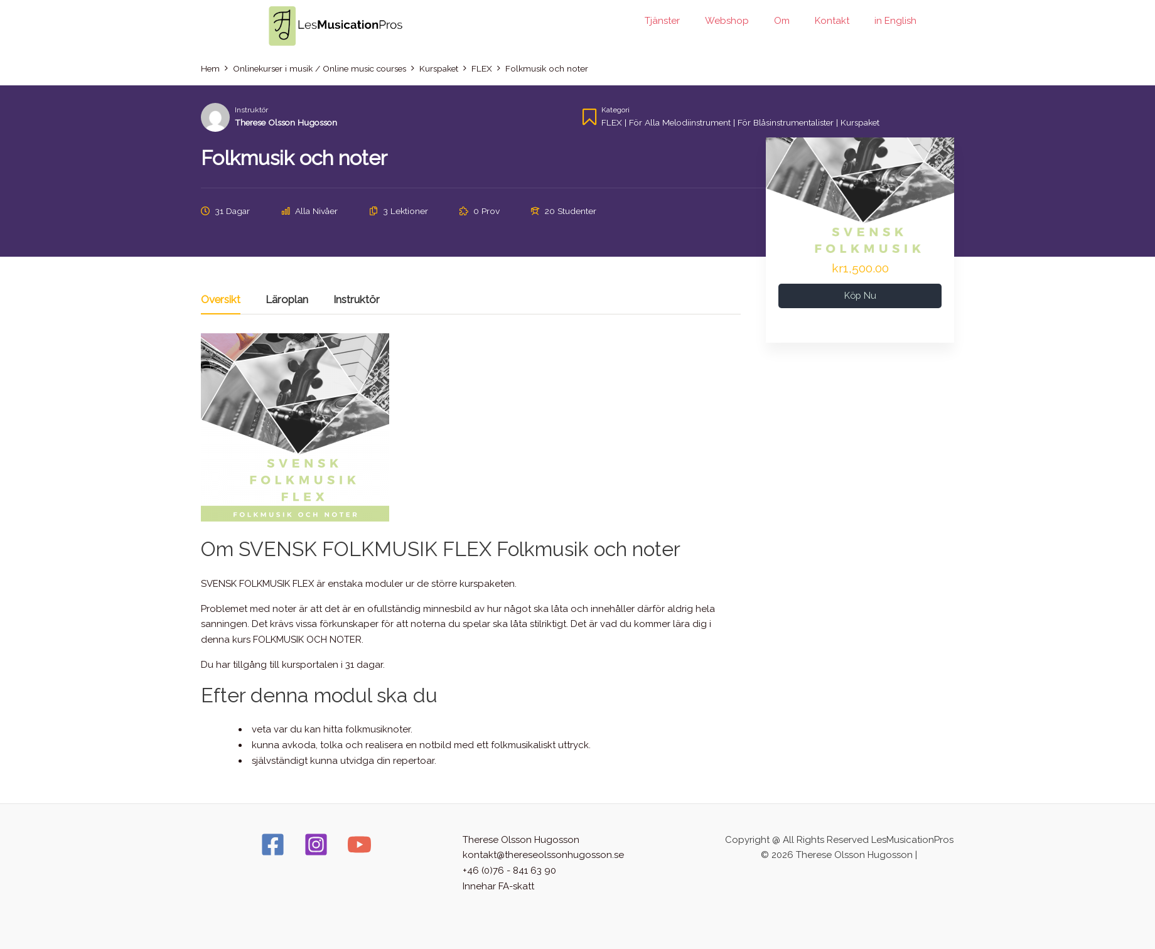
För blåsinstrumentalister (789, 122)
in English (895, 20)
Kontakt (832, 20)
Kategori (615, 109)
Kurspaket (864, 122)
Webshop (727, 20)
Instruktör (251, 109)
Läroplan (287, 300)
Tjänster (662, 20)
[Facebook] (273, 844)
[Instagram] (316, 844)
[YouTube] (359, 844)
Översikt (220, 300)
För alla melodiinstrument (681, 122)
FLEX (611, 122)
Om (782, 20)
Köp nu (860, 295)
